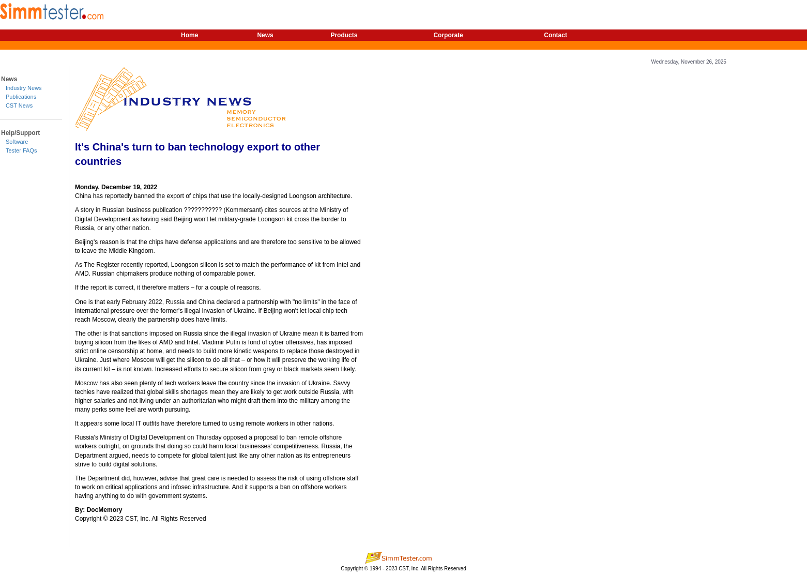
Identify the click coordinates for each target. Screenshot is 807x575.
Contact (555, 35)
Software (17, 142)
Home (189, 35)
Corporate (448, 35)
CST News (19, 105)
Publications (21, 97)
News (265, 35)
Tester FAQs (21, 150)
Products (343, 35)
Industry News (24, 88)
